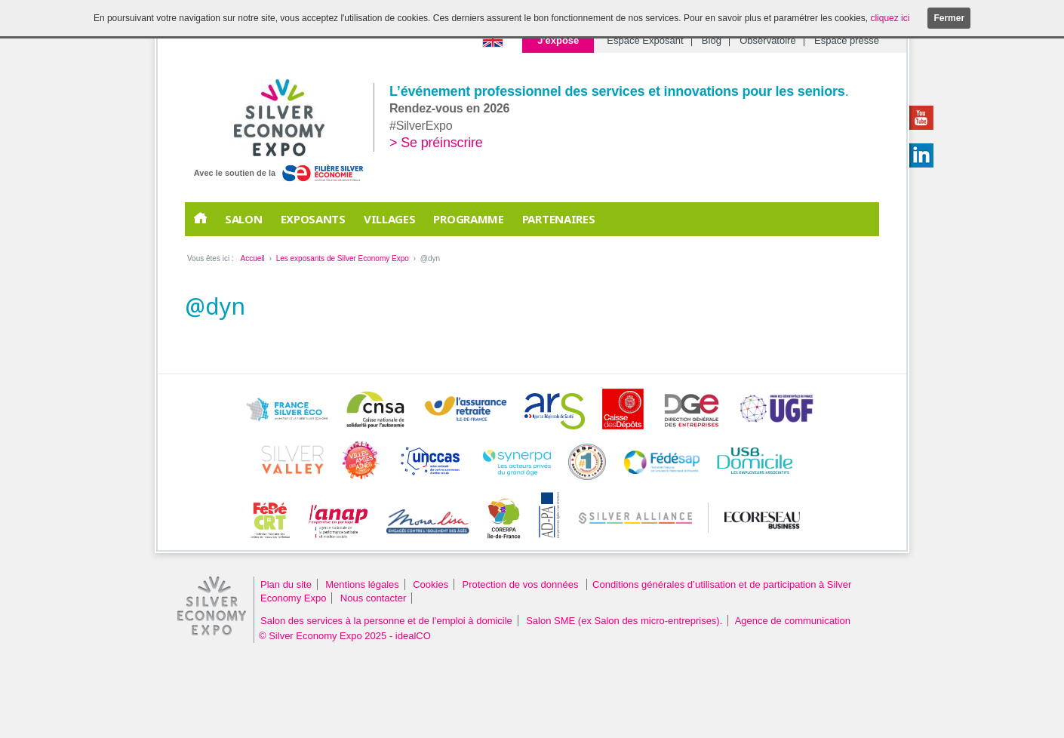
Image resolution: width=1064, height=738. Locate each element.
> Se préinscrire (436, 142)
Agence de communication (792, 620)
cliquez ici (889, 18)
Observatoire (767, 40)
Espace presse (846, 40)
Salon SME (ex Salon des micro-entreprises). (624, 620)
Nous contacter (373, 598)
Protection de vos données (522, 584)
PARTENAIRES (558, 218)
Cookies (430, 584)
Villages (390, 218)
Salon (244, 218)
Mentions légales (362, 584)
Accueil (252, 258)
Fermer (948, 18)
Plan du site (286, 584)
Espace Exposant (645, 40)
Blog (711, 40)
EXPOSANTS (313, 218)
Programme (468, 218)
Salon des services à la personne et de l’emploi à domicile (386, 620)
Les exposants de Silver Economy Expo (342, 258)
